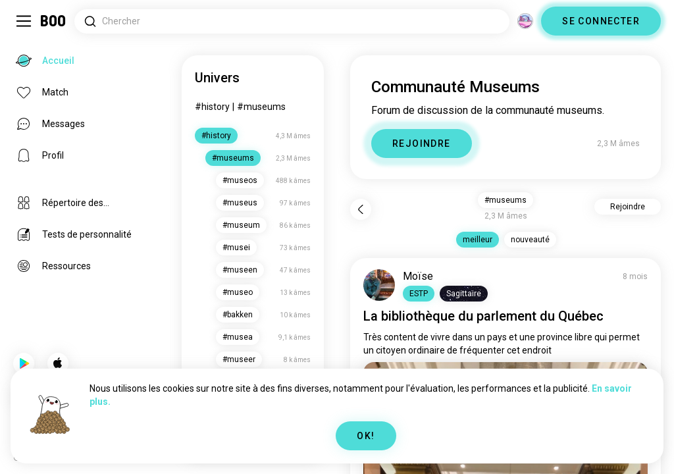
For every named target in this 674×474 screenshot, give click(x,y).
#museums (261, 106)
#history (212, 106)
